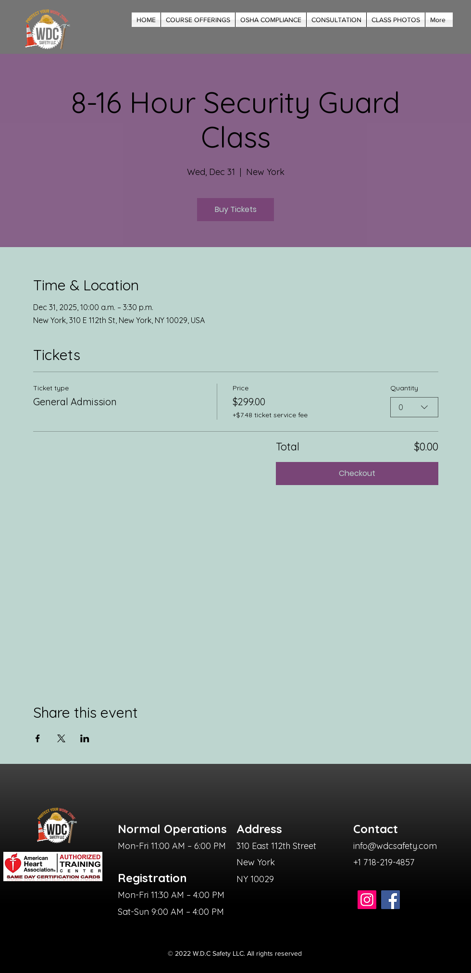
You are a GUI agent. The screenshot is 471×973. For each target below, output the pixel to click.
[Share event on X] (61, 738)
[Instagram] (367, 899)
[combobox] (414, 407)
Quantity (404, 388)
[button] (198, 19)
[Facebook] (390, 899)
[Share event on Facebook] (37, 738)
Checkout (357, 473)
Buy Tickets (236, 209)
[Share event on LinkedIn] (84, 738)
